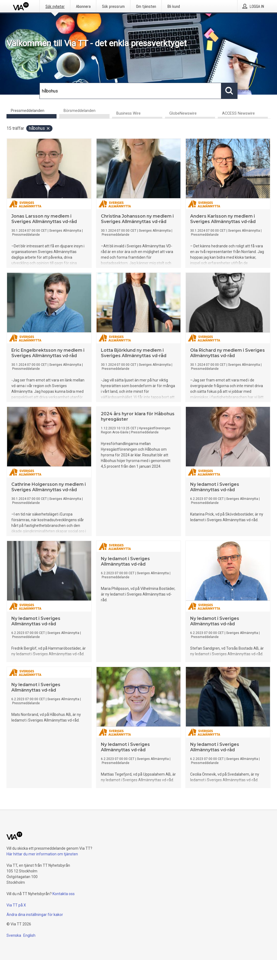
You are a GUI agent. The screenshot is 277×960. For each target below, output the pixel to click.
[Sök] (130, 91)
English (29, 935)
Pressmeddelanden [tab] (27, 110)
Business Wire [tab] (128, 113)
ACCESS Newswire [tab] (238, 113)
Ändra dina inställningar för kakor (34, 914)
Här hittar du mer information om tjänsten (42, 854)
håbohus (39, 128)
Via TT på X (16, 905)
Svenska (13, 935)
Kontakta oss (63, 894)
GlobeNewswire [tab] (183, 113)
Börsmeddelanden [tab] (79, 110)
